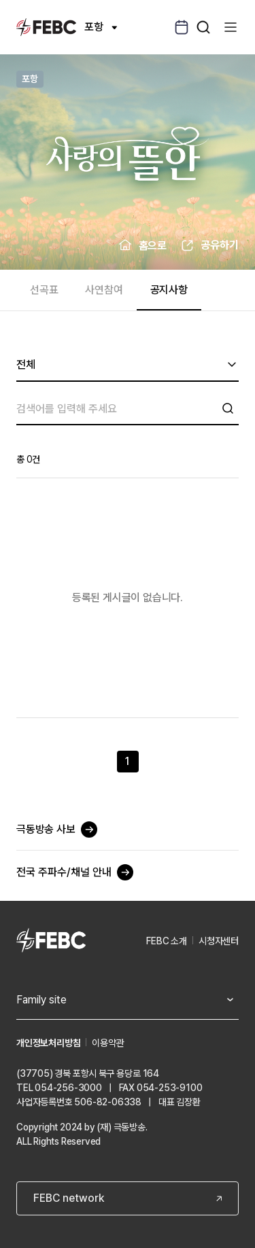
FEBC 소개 (166, 940)
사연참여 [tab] (103, 289)
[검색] (116, 408)
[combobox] (127, 365)
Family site (41, 999)
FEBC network (68, 1198)
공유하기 (220, 244)
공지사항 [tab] (169, 289)
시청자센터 (219, 940)
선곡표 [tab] (44, 289)
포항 (100, 26)
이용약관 (108, 1042)
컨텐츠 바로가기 (0, 0)
